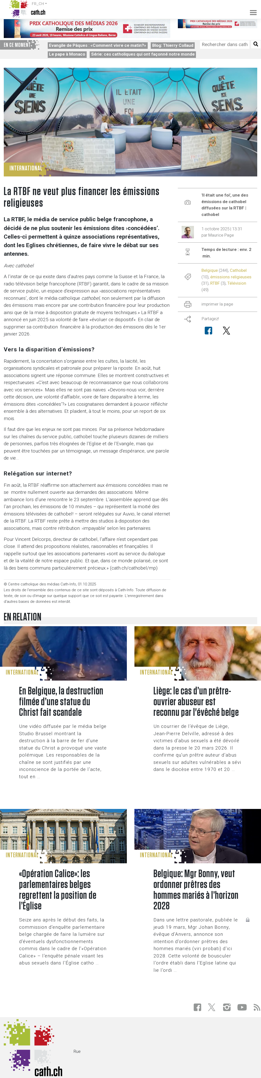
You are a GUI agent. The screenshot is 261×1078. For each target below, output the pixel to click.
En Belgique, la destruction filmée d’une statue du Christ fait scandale (61, 702)
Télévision (236, 283)
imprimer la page (217, 304)
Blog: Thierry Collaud (172, 45)
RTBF (215, 283)
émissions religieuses (230, 276)
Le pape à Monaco (67, 54)
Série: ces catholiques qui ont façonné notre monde (143, 54)
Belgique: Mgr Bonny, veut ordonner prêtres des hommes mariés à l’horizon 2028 (196, 890)
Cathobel (238, 270)
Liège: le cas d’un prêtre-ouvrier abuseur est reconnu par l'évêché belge (196, 702)
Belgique (209, 270)
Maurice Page (221, 235)
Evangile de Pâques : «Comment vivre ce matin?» (97, 45)
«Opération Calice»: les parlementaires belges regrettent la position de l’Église (57, 890)
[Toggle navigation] (250, 9)
